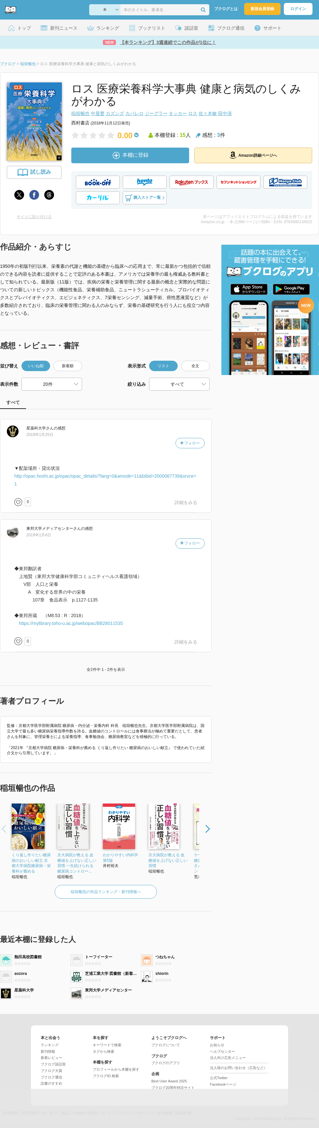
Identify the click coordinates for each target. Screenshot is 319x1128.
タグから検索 (103, 1051)
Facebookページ (223, 1084)
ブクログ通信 (51, 1077)
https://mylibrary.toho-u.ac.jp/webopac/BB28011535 (71, 623)
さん (40, 428)
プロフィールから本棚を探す (116, 1069)
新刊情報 (48, 1051)
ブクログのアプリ (165, 1063)
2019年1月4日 (38, 535)
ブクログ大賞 (51, 1071)
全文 (195, 366)
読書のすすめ (51, 1083)
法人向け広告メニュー (228, 1058)
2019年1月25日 (39, 434)
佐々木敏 (208, 113)
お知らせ (217, 1045)
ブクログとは (226, 9)
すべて (13, 402)
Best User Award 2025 (169, 1081)
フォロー (190, 443)
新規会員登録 (262, 9)
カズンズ (115, 113)
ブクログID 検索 (106, 1076)
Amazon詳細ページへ (253, 155)
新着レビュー (51, 1058)
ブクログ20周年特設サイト (173, 1088)
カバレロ (134, 113)
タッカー (178, 113)
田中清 (225, 113)
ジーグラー (156, 113)
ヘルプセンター (222, 1051)
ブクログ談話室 (53, 1064)
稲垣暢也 (80, 113)
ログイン (298, 9)
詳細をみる (185, 502)
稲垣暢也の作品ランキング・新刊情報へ (106, 891)
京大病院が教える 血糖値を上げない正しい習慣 (167, 860)
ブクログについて (165, 1045)
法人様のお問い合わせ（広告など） (238, 1068)
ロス (192, 113)
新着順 (68, 366)
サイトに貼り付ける (34, 216)
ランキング (50, 1045)
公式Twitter (219, 1078)
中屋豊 (97, 113)
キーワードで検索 (107, 1045)
